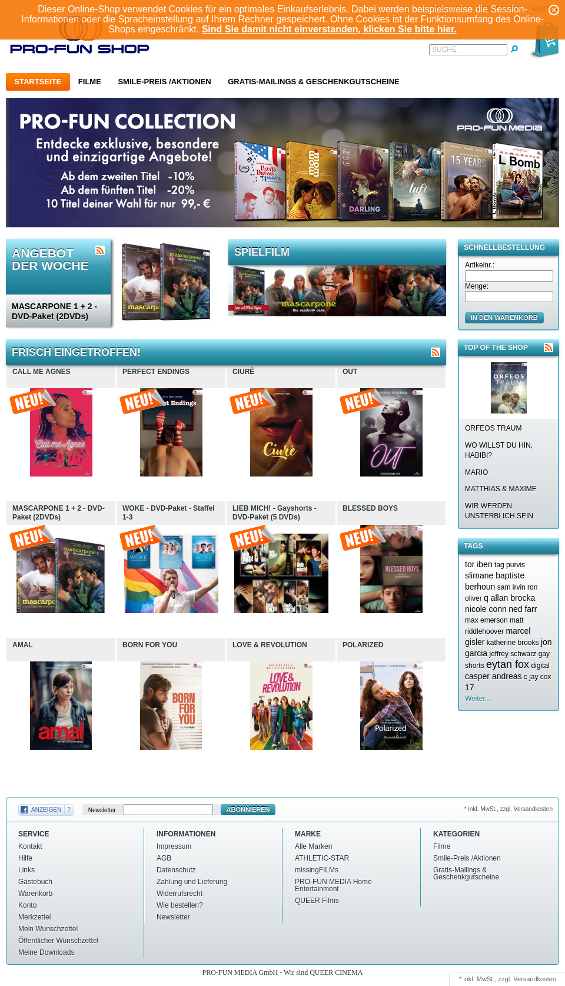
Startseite (37, 81)
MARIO (476, 472)
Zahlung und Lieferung (192, 882)
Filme (89, 81)
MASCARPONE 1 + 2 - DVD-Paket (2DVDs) (54, 311)
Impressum (174, 846)
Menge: (476, 286)
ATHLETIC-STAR (322, 858)
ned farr (522, 609)
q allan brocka (509, 598)
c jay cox (537, 677)
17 (469, 687)
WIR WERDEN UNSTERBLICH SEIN (499, 511)
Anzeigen (46, 809)
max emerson (486, 620)
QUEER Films (317, 900)
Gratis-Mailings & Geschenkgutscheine (314, 81)
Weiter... (478, 698)
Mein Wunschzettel (48, 929)
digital (540, 665)
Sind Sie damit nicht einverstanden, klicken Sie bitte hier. (329, 29)
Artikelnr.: (479, 265)
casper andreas (493, 676)
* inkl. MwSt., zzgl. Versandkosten (508, 809)
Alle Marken (313, 846)
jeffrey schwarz (512, 654)
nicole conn (486, 609)
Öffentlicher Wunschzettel (58, 941)
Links (26, 870)
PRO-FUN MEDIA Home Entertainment (333, 885)
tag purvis (509, 565)
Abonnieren (248, 809)
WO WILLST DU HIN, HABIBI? (499, 450)
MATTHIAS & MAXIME (501, 489)
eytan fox (507, 664)
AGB (164, 858)
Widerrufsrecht (179, 893)
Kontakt (30, 846)
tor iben (479, 564)
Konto (27, 905)
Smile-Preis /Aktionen (164, 81)
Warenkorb (35, 893)
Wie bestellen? (180, 905)
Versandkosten (534, 978)
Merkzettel (34, 917)
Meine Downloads (46, 952)
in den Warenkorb (504, 317)
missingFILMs (316, 870)
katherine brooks (513, 642)
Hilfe (25, 858)
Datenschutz (176, 870)
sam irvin (511, 587)
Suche (444, 49)
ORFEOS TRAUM (493, 428)
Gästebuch (35, 882)
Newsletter (102, 809)
